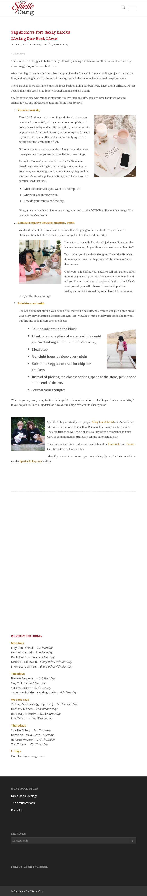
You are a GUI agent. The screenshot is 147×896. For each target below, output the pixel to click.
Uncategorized (40, 44)
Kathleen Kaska (21, 735)
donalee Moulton (22, 739)
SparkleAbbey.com (31, 461)
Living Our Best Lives (34, 39)
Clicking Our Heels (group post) (32, 704)
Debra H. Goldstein (24, 662)
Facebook (114, 444)
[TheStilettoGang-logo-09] (61, 8)
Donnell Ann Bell (21, 652)
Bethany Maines (22, 709)
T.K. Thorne (19, 744)
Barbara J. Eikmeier (23, 714)
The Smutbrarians (23, 803)
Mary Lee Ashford (103, 422)
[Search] (121, 8)
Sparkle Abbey (61, 44)
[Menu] (130, 8)
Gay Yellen (18, 683)
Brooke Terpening (23, 678)
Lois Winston (19, 718)
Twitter (130, 444)
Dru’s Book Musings (24, 796)
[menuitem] (121, 8)
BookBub (17, 810)
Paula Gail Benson (23, 657)
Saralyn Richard (21, 688)
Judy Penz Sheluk (22, 648)
